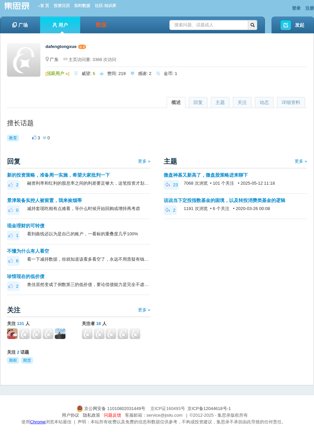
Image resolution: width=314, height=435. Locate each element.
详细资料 (291, 102)
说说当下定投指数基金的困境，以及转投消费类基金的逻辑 (224, 200)
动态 (264, 102)
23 (171, 184)
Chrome (37, 421)
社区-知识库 (105, 5)
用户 (60, 27)
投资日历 (62, 5)
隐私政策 (91, 415)
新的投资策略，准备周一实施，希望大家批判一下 (58, 175)
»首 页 (43, 5)
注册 (309, 8)
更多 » (144, 161)
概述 (176, 102)
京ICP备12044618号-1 (209, 408)
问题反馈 (112, 415)
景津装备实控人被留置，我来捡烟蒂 (44, 200)
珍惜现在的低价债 (25, 276)
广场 (20, 25)
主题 (220, 102)
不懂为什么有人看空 (28, 251)
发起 (299, 25)
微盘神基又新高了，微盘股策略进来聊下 (206, 175)
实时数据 (82, 5)
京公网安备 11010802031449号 (111, 408)
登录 (296, 8)
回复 (198, 102)
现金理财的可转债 (25, 225)
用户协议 (70, 415)
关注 (242, 102)
